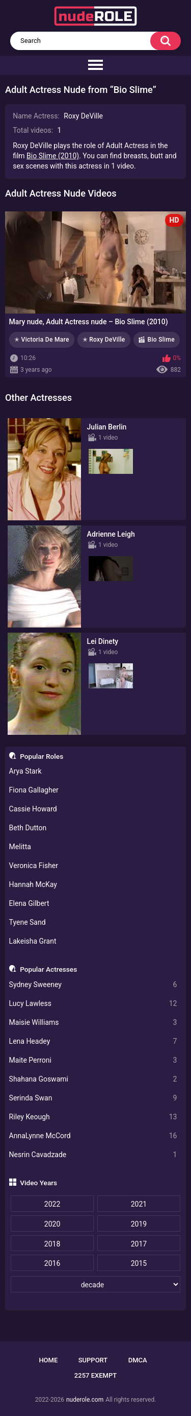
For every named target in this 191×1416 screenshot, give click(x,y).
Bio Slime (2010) (52, 156)
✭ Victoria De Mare (41, 339)
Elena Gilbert (29, 903)
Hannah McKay (33, 884)
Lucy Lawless (93, 1003)
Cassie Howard (33, 809)
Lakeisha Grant (33, 941)
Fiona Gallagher (34, 790)
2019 (139, 1224)
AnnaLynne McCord (93, 1136)
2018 (52, 1244)
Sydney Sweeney (93, 984)
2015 (139, 1263)
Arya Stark (25, 771)
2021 (139, 1204)
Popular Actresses (48, 969)
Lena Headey (93, 1041)
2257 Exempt (95, 1375)
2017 (139, 1244)
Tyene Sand (27, 922)
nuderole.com (84, 1399)
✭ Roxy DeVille (104, 339)
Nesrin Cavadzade (93, 1154)
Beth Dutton (28, 828)
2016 (52, 1263)
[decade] (95, 1284)
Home (48, 1360)
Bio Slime (161, 339)
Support (93, 1360)
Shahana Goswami (93, 1079)
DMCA (137, 1360)
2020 (52, 1224)
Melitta (20, 847)
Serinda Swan (93, 1098)
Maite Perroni (93, 1060)
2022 (52, 1204)
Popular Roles (41, 756)
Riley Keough (93, 1117)
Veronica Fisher (33, 865)
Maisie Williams (93, 1022)
